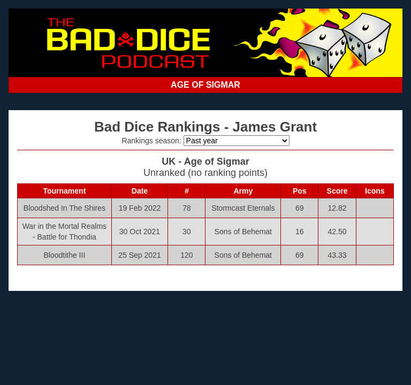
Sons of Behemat (243, 231)
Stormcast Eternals (243, 208)
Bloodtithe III (64, 255)
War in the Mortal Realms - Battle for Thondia (64, 231)
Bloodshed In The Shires (64, 208)
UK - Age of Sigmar (205, 161)
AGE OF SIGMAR (205, 84)
